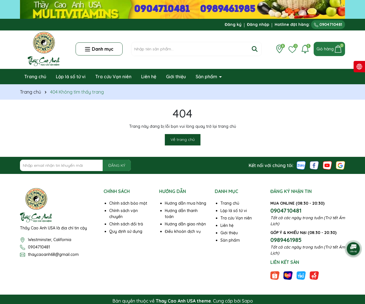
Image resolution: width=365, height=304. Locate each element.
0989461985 (286, 239)
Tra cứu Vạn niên (113, 76)
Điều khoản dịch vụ (183, 231)
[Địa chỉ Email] (75, 165)
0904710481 (328, 24)
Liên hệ (148, 76)
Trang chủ (35, 76)
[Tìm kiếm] (254, 49)
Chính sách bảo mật (128, 203)
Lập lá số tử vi (71, 76)
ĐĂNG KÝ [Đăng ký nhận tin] (116, 165)
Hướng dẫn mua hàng (185, 203)
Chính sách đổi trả (126, 224)
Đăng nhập (258, 24)
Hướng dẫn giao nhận (185, 224)
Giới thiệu (176, 76)
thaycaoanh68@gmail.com (53, 254)
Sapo (247, 301)
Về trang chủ (183, 139)
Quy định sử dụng (125, 231)
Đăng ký (233, 24)
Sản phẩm (207, 76)
